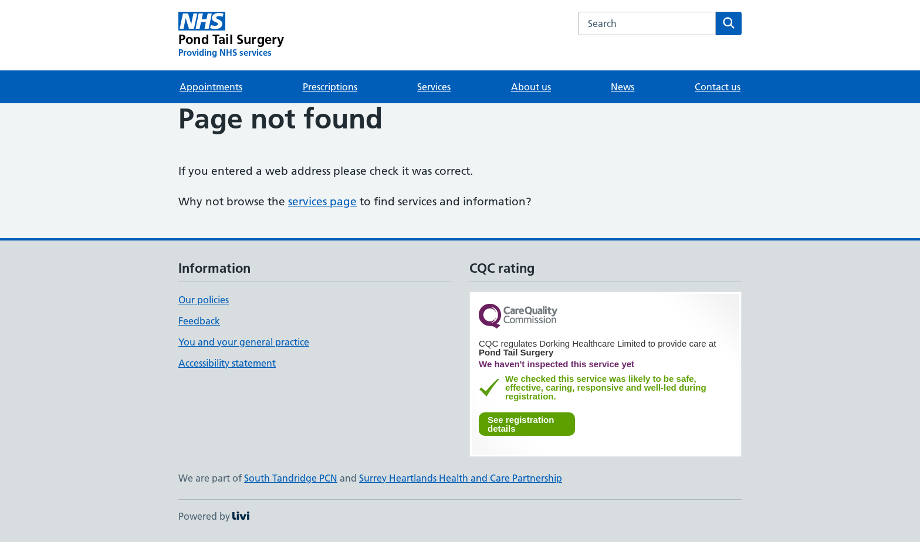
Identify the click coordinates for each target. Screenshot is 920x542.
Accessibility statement (227, 363)
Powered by (213, 516)
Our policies (203, 300)
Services (434, 87)
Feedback (199, 321)
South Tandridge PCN (290, 478)
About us (531, 87)
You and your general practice (243, 342)
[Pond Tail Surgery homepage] (231, 35)
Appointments (211, 87)
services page (322, 201)
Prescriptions (330, 87)
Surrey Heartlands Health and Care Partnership (460, 478)
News (622, 87)
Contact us (717, 87)
